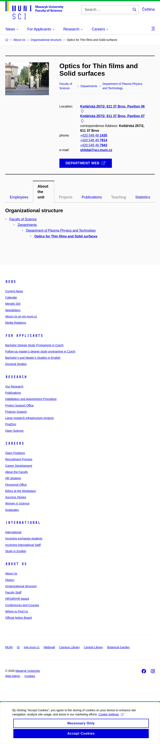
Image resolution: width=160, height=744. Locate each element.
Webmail (49, 647)
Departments (27, 225)
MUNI (9, 647)
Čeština (148, 9)
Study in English (15, 551)
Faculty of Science (23, 219)
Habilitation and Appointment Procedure (31, 399)
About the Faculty (16, 472)
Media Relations (15, 322)
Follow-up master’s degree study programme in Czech (40, 351)
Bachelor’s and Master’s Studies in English (32, 357)
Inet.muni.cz (31, 647)
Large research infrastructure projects (29, 418)
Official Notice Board (18, 617)
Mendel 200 (12, 303)
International (22, 522)
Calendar (11, 297)
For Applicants (24, 335)
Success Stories (15, 497)
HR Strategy (13, 478)
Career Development (18, 465)
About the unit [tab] (43, 191)
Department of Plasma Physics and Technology (61, 230)
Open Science (14, 430)
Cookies (29, 676)
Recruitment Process (18, 459)
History (9, 580)
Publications (13, 392)
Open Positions (15, 453)
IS (18, 647)
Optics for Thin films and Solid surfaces (65, 236)
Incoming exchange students (23, 538)
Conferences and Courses (22, 605)
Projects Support (16, 411)
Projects (65, 197)
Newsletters (12, 310)
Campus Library (69, 647)
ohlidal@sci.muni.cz (96, 150)
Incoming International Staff (23, 545)
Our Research (14, 386)
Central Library (93, 647)
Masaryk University (27, 670)
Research (16, 377)
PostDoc (10, 424)
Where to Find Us (16, 611)
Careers (14, 443)
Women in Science (17, 503)
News (10, 281)
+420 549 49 (93, 135)
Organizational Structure (21, 586)
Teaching (118, 197)
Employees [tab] (19, 197)
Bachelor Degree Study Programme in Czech (34, 345)
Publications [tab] (92, 197)
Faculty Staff (13, 592)
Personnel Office (16, 484)
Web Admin (12, 676)
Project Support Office (19, 405)
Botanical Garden (118, 647)
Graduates (12, 510)
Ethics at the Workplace (20, 491)
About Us (16, 564)
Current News (14, 291)
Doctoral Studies (16, 364)
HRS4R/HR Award (17, 598)
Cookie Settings (111, 720)
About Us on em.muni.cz (21, 316)
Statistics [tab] (142, 197)
